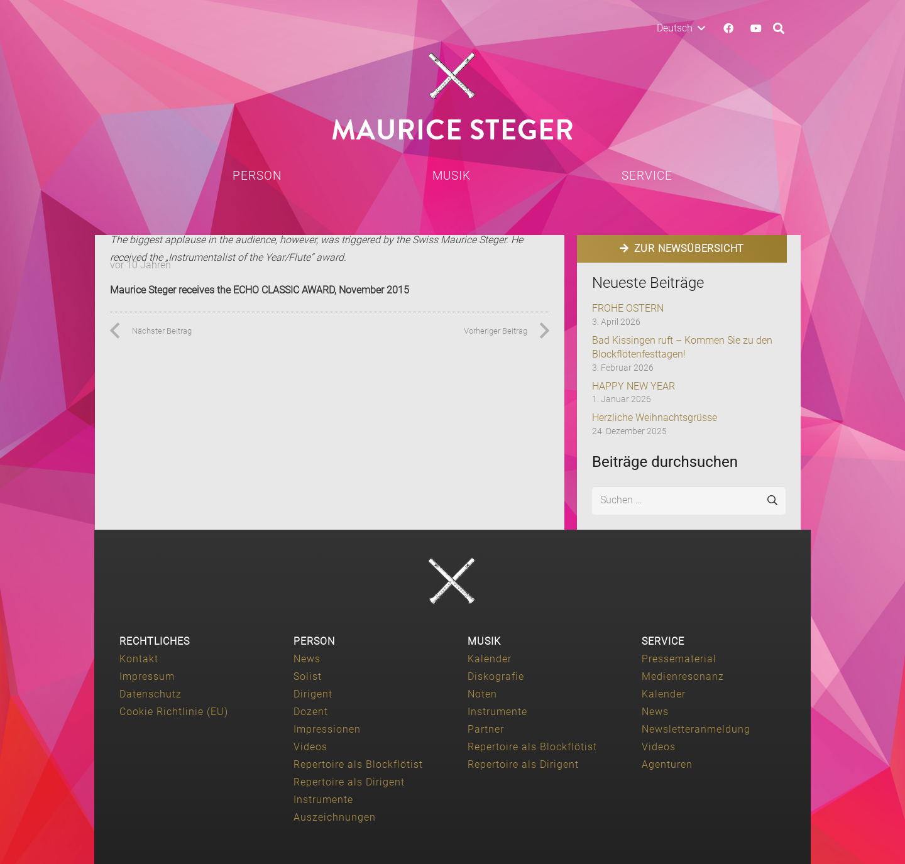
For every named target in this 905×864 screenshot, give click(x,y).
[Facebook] (728, 28)
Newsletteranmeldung (696, 729)
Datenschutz (150, 694)
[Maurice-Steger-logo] (452, 76)
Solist (307, 676)
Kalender (490, 659)
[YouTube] (756, 28)
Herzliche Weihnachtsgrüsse (654, 418)
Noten (482, 694)
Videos (310, 747)
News (307, 659)
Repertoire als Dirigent (349, 782)
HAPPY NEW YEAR (633, 386)
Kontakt (138, 659)
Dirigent (312, 694)
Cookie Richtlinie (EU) (173, 712)
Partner (486, 729)
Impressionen (327, 729)
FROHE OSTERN (628, 308)
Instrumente (323, 800)
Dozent (310, 712)
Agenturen (667, 764)
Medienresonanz (683, 676)
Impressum (147, 676)
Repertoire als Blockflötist (358, 764)
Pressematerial (679, 659)
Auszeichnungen (334, 817)
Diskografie (496, 676)
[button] (681, 28)
